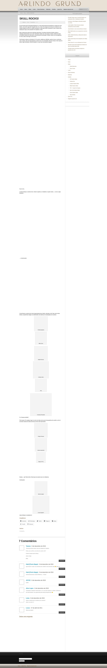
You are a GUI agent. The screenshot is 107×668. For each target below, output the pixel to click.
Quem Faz (60, 9)
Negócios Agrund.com (68, 9)
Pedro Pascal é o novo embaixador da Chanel (77, 42)
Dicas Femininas (40, 9)
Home (21, 9)
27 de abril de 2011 (36, 608)
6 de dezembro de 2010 (39, 546)
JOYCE (28, 580)
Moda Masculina (73, 66)
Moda (30, 9)
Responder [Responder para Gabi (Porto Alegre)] (62, 568)
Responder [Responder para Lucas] (62, 612)
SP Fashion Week (73, 79)
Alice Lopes (29, 588)
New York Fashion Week (75, 90)
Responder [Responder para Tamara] (62, 560)
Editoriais (48, 9)
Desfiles (54, 9)
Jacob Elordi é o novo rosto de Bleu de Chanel (77, 28)
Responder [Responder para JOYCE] (62, 584)
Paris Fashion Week (74, 92)
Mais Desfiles (72, 94)
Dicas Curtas (72, 68)
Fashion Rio (72, 81)
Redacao (24, 22)
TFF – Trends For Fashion (75, 88)
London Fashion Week (74, 83)
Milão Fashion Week (74, 85)
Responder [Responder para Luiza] (62, 604)
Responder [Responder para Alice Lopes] (62, 594)
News (26, 9)
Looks (34, 9)
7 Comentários (32, 22)
